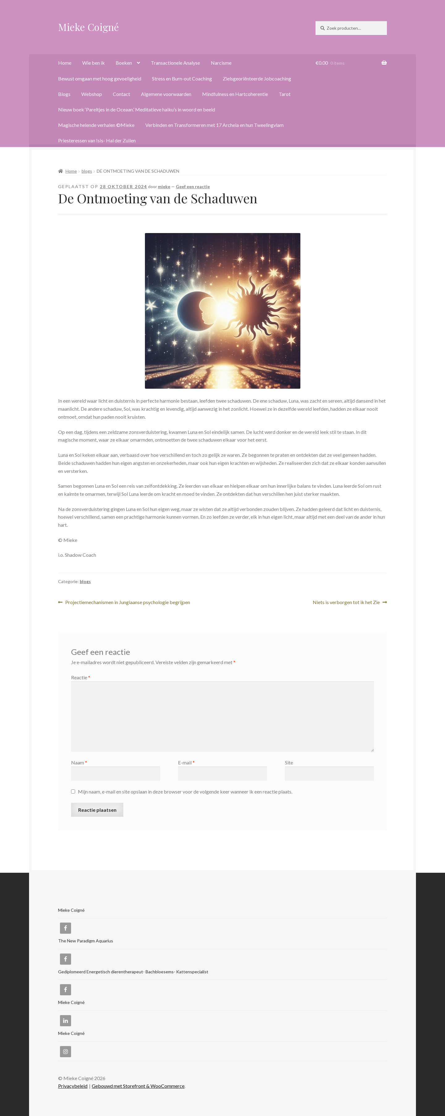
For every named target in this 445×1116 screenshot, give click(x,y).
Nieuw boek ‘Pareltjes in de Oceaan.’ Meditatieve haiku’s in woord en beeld (136, 109)
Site (289, 762)
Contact (121, 94)
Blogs (64, 94)
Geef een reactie (193, 186)
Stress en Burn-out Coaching (182, 78)
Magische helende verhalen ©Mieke (96, 125)
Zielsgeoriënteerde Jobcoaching (257, 78)
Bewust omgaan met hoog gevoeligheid (99, 78)
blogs (87, 171)
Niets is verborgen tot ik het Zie (346, 602)
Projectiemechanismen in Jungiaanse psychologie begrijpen (127, 602)
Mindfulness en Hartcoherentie (235, 94)
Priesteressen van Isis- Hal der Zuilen (97, 140)
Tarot (284, 94)
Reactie (80, 677)
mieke (164, 186)
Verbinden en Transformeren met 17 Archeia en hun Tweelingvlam (214, 125)
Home (64, 63)
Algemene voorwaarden (166, 94)
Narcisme (221, 63)
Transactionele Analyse (175, 63)
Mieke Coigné (88, 26)
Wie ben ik (93, 63)
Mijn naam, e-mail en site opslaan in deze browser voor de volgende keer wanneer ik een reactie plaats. (185, 791)
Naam (79, 762)
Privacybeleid (72, 1086)
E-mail (186, 762)
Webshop (91, 94)
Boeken (124, 63)
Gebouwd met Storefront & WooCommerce (138, 1086)
